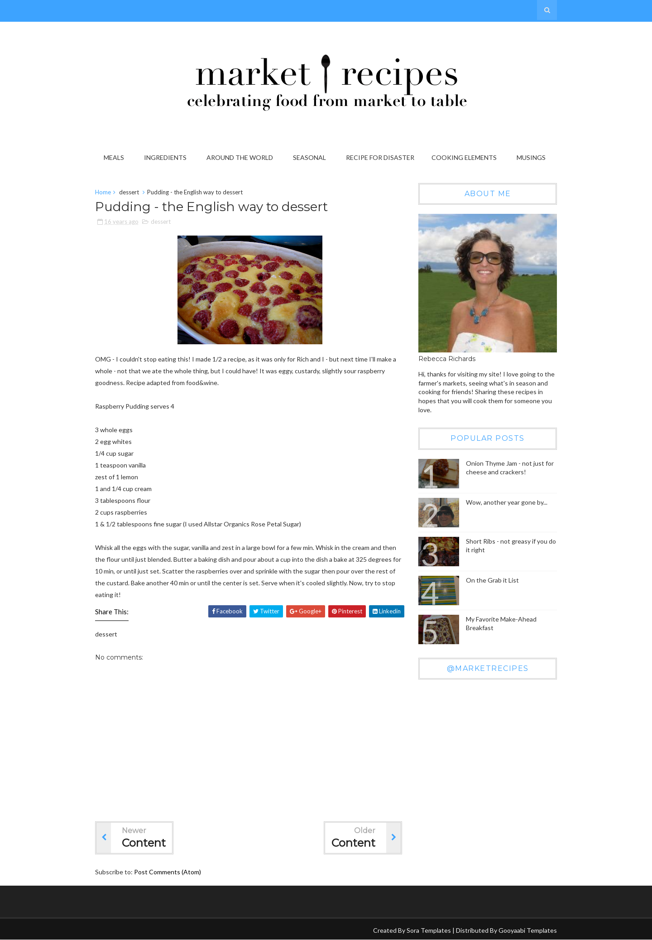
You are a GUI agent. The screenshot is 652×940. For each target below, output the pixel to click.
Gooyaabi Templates (528, 930)
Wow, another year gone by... (506, 502)
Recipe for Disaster (380, 157)
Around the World (239, 157)
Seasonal (309, 157)
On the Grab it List (492, 580)
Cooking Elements (464, 157)
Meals (114, 157)
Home (103, 192)
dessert (129, 192)
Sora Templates (429, 930)
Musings (531, 157)
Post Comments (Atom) (167, 872)
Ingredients (165, 157)
